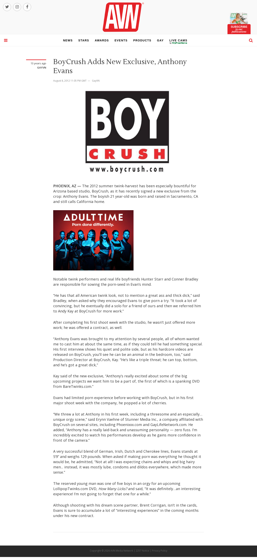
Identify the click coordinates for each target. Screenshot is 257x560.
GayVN (41, 67)
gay (160, 40)
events (120, 40)
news (68, 40)
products (142, 40)
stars (83, 40)
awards (102, 40)
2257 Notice (142, 550)
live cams (178, 43)
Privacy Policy (159, 550)
